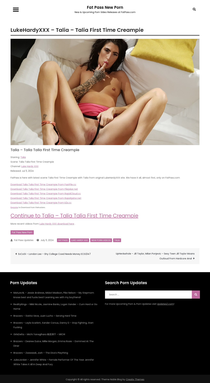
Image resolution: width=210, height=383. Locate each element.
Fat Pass (63, 240)
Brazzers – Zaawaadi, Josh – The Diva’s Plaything (40, 352)
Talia (23, 157)
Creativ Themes (135, 379)
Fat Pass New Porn (105, 7)
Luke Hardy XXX (29, 166)
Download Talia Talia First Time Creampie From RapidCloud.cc (46, 193)
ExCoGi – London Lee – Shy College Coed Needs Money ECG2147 (54, 254)
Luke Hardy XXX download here (56, 223)
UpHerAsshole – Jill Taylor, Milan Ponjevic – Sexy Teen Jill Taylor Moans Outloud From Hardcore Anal (155, 256)
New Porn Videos (101, 240)
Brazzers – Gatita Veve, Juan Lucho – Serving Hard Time (44, 315)
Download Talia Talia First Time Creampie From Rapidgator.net (46, 198)
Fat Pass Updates (23, 240)
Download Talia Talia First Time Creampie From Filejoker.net (44, 189)
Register (14, 207)
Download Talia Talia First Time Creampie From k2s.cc (41, 202)
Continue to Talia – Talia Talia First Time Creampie (74, 215)
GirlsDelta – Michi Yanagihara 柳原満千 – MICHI (39, 334)
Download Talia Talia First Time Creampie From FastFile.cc (43, 184)
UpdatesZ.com (165, 304)
